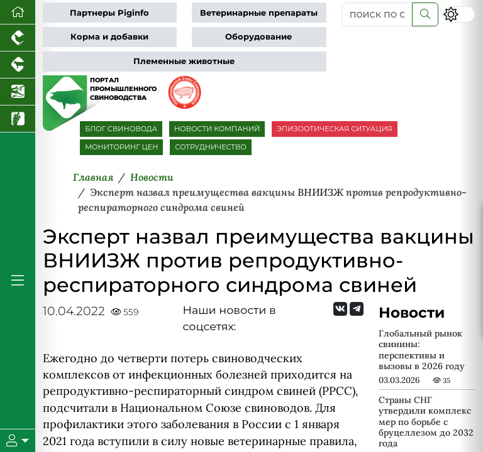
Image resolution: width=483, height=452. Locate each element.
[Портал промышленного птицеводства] (17, 37)
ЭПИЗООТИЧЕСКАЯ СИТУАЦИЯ (334, 128)
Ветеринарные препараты (259, 13)
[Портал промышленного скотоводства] (17, 64)
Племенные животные (184, 61)
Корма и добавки (109, 36)
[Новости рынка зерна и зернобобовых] (17, 118)
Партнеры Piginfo (109, 13)
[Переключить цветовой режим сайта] (459, 14)
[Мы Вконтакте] (340, 309)
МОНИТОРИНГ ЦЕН (121, 147)
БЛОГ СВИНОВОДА (121, 128)
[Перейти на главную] (17, 12)
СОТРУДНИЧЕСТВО (211, 147)
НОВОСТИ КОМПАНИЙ (217, 128)
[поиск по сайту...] (377, 14)
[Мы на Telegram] (357, 309)
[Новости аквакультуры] (17, 91)
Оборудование (258, 36)
